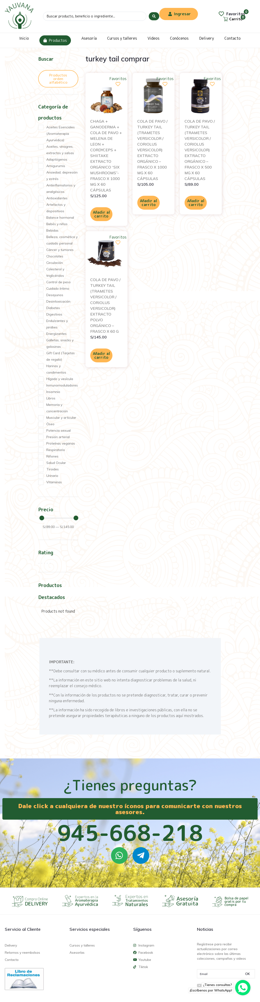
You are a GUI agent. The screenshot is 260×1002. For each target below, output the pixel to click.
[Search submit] (154, 16)
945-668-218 (130, 833)
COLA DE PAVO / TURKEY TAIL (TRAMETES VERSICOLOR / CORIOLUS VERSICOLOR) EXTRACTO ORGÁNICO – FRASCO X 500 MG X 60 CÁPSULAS (200, 150)
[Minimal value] (59, 518)
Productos (55, 40)
